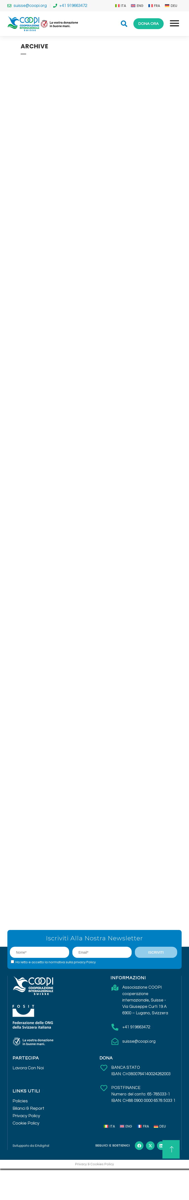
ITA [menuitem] (123, 5)
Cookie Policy (26, 1123)
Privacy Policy (26, 1115)
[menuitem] (121, 5)
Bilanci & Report (28, 1108)
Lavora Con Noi (28, 1068)
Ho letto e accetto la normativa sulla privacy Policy (56, 962)
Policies (20, 1101)
